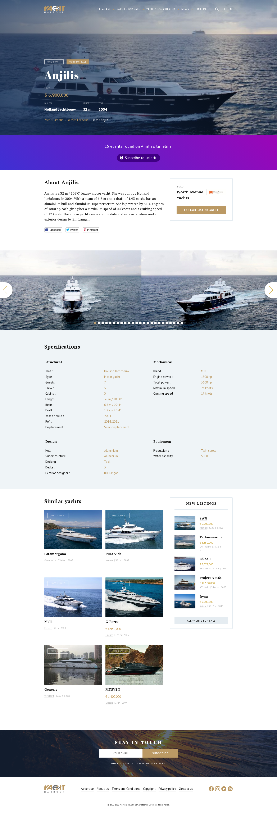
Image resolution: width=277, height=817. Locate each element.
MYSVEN (112, 689)
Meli (48, 621)
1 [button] (95, 323)
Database (104, 9)
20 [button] (166, 323)
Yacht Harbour (54, 10)
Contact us (186, 789)
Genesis (50, 689)
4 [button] (106, 323)
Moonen (109, 560)
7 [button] (118, 323)
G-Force (111, 621)
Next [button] (270, 290)
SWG (203, 518)
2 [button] (99, 323)
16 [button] (151, 323)
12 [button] (136, 323)
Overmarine (50, 560)
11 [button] (133, 323)
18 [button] (159, 323)
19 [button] (163, 323)
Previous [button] (6, 290)
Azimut (203, 527)
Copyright (149, 789)
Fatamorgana (55, 554)
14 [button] (144, 323)
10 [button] (129, 323)
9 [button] (125, 323)
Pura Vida (113, 554)
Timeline (201, 9)
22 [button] (174, 323)
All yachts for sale (201, 620)
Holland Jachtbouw (60, 109)
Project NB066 (210, 578)
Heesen (109, 635)
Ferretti (48, 628)
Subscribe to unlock (140, 157)
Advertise (87, 789)
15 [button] (148, 323)
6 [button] (114, 323)
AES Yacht (204, 587)
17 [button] (155, 323)
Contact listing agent (201, 210)
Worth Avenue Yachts (190, 194)
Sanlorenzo (205, 568)
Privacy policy (167, 789)
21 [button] (170, 323)
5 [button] (110, 323)
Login (228, 9)
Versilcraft (49, 695)
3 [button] (102, 323)
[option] (70, 290)
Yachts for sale (128, 9)
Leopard (109, 702)
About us (103, 789)
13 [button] (140, 323)
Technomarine (211, 537)
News (185, 9)
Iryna (204, 596)
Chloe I (205, 559)
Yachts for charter (160, 9)
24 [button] (182, 323)
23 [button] (178, 323)
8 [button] (121, 323)
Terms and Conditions (126, 789)
